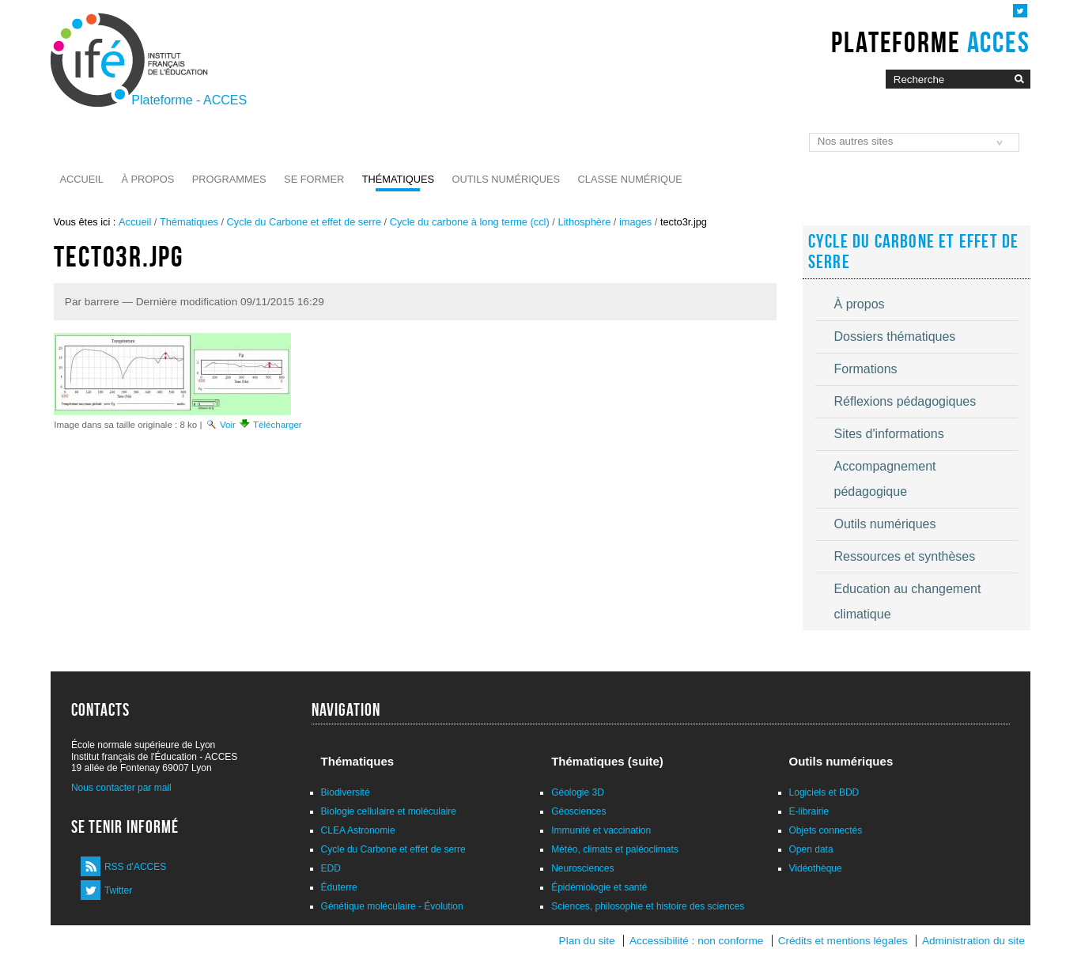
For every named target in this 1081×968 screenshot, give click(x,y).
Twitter (118, 890)
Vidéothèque (815, 868)
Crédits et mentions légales (843, 941)
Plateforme (930, 42)
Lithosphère (584, 222)
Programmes (229, 179)
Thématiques (398, 179)
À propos (147, 179)
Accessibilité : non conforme (696, 941)
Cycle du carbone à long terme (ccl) (470, 222)
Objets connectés (826, 830)
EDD (331, 868)
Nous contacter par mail (121, 787)
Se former (314, 179)
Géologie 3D (577, 792)
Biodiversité (345, 792)
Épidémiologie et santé (599, 887)
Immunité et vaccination (601, 830)
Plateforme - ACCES (189, 100)
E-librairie (809, 811)
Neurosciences (582, 868)
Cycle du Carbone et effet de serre (304, 222)
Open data (811, 849)
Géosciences (578, 811)
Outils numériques (506, 179)
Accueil (82, 179)
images (635, 222)
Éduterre (339, 887)
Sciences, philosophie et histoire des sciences (647, 906)
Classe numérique (630, 179)
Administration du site (973, 941)
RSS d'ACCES (135, 866)
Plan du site (587, 941)
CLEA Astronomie (358, 830)
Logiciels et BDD (824, 792)
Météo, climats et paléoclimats (614, 849)
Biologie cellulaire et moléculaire (388, 811)
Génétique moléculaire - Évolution (392, 906)
